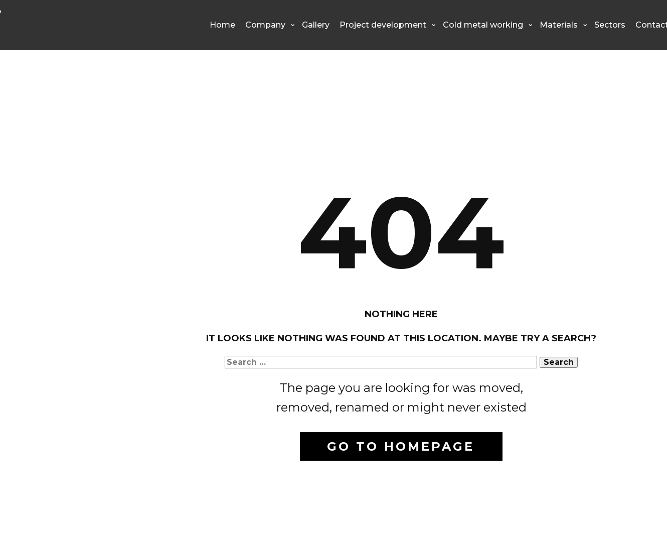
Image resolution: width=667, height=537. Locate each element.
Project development (383, 25)
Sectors (609, 25)
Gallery (315, 25)
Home (222, 25)
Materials (559, 25)
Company (265, 25)
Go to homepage (400, 446)
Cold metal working (483, 25)
